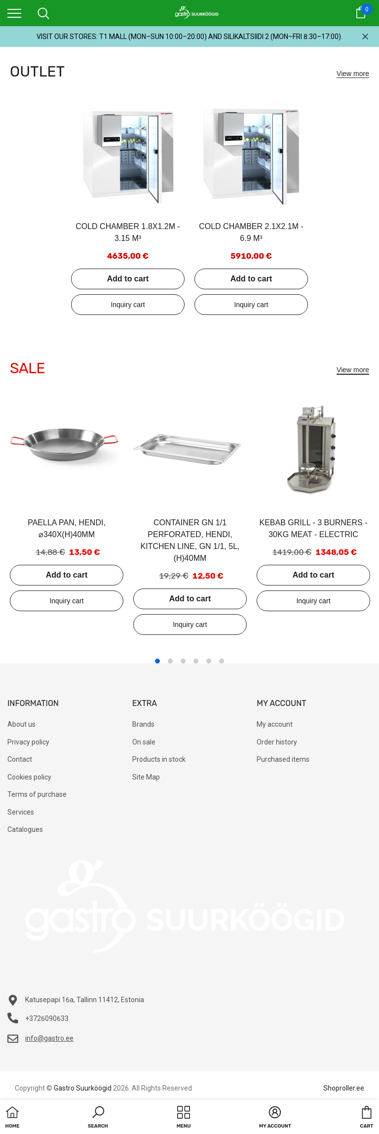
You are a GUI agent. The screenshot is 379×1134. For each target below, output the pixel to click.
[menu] (14, 13)
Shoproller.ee (343, 1088)
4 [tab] (195, 661)
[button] (98, 1118)
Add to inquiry (128, 304)
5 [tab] (208, 661)
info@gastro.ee (49, 1038)
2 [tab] (170, 661)
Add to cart (128, 278)
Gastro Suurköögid (83, 1088)
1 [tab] (157, 661)
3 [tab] (183, 661)
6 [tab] (221, 661)
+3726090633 (47, 1018)
